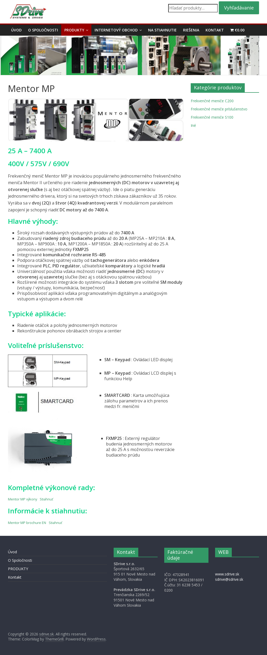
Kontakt (215, 29)
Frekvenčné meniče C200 (212, 100)
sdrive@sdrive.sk (229, 579)
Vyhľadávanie (239, 7)
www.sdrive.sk (227, 574)
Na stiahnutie (162, 29)
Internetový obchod (116, 29)
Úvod (16, 29)
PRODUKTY (74, 29)
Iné (193, 125)
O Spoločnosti (43, 29)
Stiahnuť (46, 499)
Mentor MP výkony (22, 499)
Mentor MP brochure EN (27, 522)
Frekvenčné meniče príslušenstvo (219, 109)
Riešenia (191, 29)
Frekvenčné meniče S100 (212, 117)
